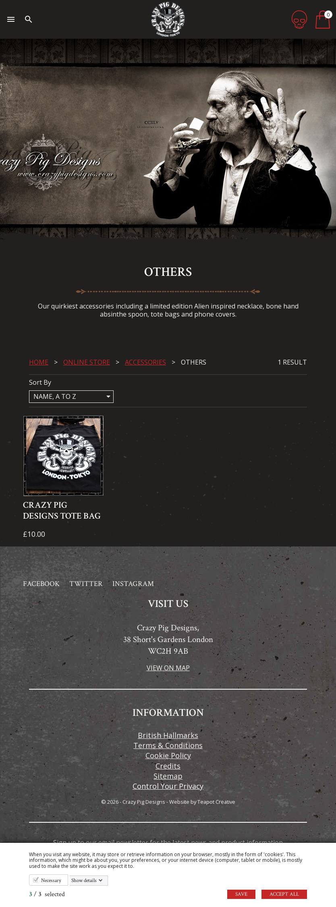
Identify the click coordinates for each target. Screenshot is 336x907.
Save (241, 894)
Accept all (284, 894)
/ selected (47, 894)
